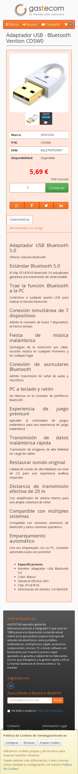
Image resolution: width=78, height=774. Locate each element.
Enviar (57, 700)
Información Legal (54, 726)
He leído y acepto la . (37, 710)
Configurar (12, 742)
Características (20, 219)
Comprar (57, 187)
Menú (12, 24)
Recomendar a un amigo (26, 228)
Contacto (51, 24)
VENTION (47, 135)
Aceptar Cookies (49, 742)
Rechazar (29, 742)
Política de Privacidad (49, 710)
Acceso (30, 24)
